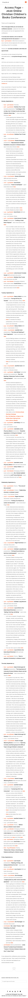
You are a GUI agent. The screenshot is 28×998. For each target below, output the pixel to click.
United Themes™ (22, 995)
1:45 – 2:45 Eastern (8, 212)
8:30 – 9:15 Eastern (8, 486)
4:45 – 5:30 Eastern (9, 656)
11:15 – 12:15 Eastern (9, 176)
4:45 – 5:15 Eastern (8, 277)
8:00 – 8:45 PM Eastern (9, 847)
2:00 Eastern (7, 926)
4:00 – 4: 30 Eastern (9, 829)
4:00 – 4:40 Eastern (9, 650)
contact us (4, 83)
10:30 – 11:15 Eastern (9, 140)
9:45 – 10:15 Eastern (9, 134)
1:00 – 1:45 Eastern (8, 182)
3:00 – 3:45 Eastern (9, 218)
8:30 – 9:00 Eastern (6, 40)
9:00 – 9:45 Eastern (9, 107)
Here (7, 319)
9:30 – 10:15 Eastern (9, 490)
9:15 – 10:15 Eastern (9, 734)
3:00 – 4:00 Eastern (9, 607)
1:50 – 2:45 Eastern (8, 601)
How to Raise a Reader (12, 420)
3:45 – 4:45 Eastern (8, 273)
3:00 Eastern (7, 944)
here (10, 115)
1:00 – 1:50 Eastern (9, 549)
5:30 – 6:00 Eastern (9, 281)
